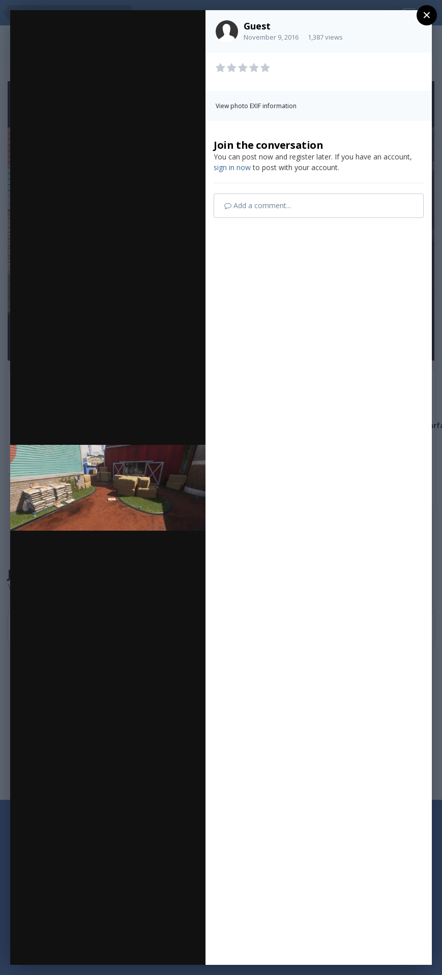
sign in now (232, 167)
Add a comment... (257, 205)
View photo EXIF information (256, 106)
